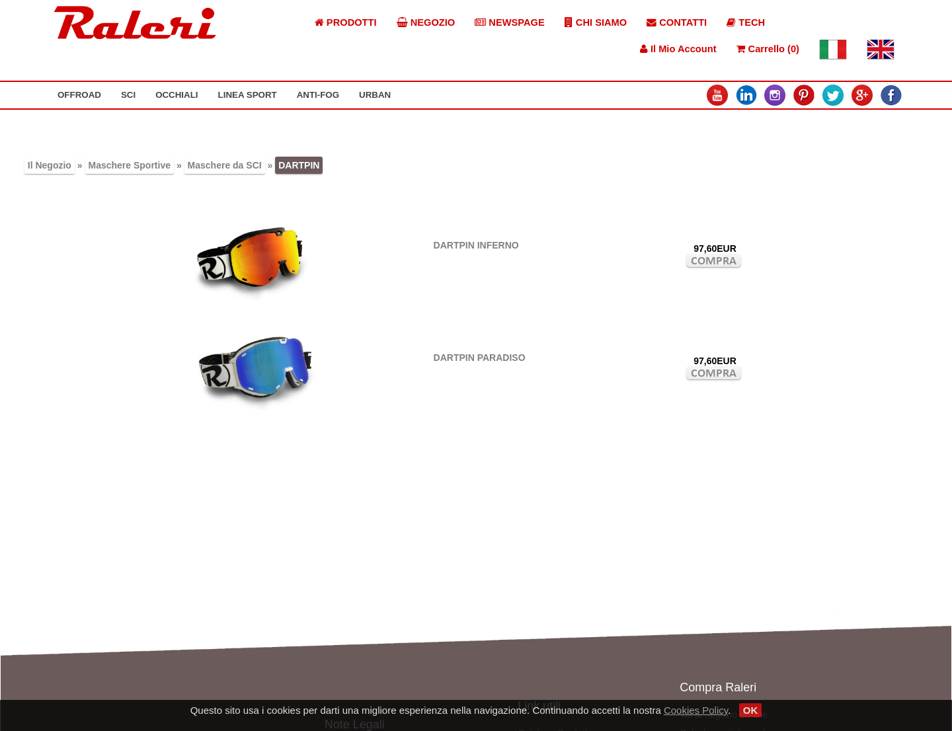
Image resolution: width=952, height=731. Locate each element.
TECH (746, 22)
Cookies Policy (696, 710)
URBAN (375, 95)
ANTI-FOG (318, 95)
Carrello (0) (767, 49)
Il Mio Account (678, 49)
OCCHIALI (176, 95)
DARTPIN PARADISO (480, 357)
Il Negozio (49, 165)
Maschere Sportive (130, 165)
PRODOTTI (346, 22)
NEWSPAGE (510, 22)
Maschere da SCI (225, 165)
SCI (128, 95)
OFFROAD (79, 95)
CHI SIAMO (596, 22)
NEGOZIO (426, 22)
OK (750, 710)
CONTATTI (677, 22)
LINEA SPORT (247, 95)
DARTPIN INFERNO (476, 245)
